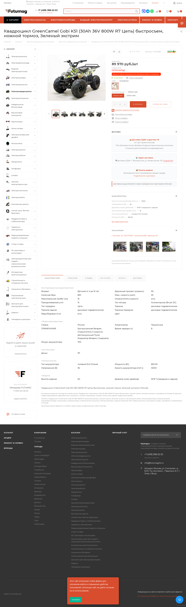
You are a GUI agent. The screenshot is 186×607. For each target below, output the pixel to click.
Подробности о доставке (144, 176)
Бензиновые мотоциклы (81, 467)
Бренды (8, 448)
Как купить (105, 278)
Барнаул (38, 491)
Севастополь (39, 484)
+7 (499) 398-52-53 (47, 10)
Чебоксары (39, 524)
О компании (39, 438)
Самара (37, 481)
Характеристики (52, 278)
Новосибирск (40, 477)
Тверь (36, 517)
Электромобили (78, 488)
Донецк (37, 502)
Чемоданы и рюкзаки (80, 567)
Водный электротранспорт (83, 445)
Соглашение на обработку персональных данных (158, 596)
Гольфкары (76, 496)
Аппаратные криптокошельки (84, 545)
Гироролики (76, 492)
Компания (40, 433)
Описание (72, 278)
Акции (7, 438)
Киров (37, 510)
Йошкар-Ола (40, 506)
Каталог (8, 433)
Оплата (122, 278)
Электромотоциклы (79, 459)
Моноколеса (76, 481)
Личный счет (119, 433)
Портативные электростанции (84, 556)
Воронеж (38, 499)
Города (38, 447)
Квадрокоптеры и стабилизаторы (85, 521)
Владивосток (40, 495)
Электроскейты (78, 510)
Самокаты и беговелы (80, 552)
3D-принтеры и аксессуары (83, 535)
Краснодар (39, 459)
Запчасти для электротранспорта (85, 560)
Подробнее (168, 161)
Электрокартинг (78, 485)
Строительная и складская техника (86, 549)
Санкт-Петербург (41, 455)
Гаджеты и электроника (81, 524)
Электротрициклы (79, 452)
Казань (37, 463)
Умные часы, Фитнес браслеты (84, 517)
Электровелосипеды (80, 441)
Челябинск (39, 470)
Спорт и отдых (77, 532)
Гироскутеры (76, 470)
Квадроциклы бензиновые (83, 463)
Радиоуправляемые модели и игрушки (88, 528)
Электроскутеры (78, 449)
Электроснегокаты (79, 506)
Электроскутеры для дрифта (83, 478)
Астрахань (38, 488)
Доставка (137, 278)
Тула (36, 520)
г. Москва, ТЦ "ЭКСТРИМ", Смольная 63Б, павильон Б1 (135, 236)
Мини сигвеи (77, 474)
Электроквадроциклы (80, 456)
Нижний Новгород (42, 473)
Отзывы (88, 278)
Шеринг (74, 563)
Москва (37, 452)
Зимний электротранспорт (83, 503)
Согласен (76, 600)
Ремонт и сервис (13, 443)
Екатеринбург (40, 466)
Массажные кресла (79, 514)
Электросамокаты (79, 438)
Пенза (37, 513)
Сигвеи (74, 499)
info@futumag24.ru (154, 463)
